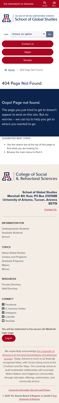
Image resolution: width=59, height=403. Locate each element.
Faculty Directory (11, 284)
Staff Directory (10, 288)
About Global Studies (13, 252)
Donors (6, 236)
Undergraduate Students (15, 228)
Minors (5, 269)
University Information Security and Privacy (29, 390)
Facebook (10, 304)
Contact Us (50, 209)
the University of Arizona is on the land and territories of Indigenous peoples (29, 355)
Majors (5, 265)
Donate (28, 60)
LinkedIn (10, 316)
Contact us (28, 43)
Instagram (10, 312)
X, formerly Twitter (15, 308)
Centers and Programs (14, 257)
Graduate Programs (12, 261)
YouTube (10, 321)
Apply (27, 52)
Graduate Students (12, 232)
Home (11, 70)
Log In (8, 338)
